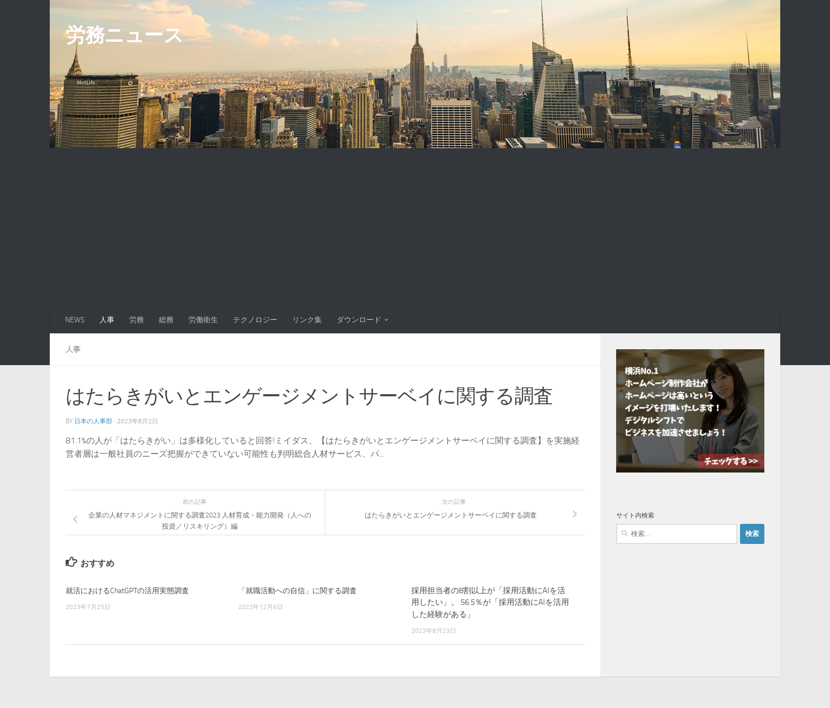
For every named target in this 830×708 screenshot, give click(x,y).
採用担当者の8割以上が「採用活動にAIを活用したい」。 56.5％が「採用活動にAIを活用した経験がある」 (490, 602)
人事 (107, 319)
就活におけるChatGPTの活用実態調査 (131, 590)
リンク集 (307, 319)
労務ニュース (124, 35)
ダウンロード (359, 319)
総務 (166, 319)
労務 (136, 319)
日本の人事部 (93, 420)
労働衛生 (203, 319)
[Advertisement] (415, 227)
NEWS (75, 319)
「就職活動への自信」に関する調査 (301, 590)
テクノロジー (255, 319)
